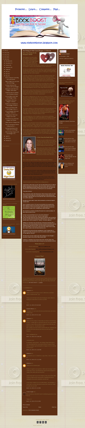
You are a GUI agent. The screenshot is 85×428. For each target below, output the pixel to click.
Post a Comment (26, 404)
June (7, 73)
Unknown (29, 290)
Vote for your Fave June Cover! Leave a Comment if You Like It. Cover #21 (70, 140)
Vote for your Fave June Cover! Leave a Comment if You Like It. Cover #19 (70, 148)
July (7, 71)
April (7, 136)
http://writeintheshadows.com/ (47, 251)
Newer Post (25, 407)
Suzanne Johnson (30, 308)
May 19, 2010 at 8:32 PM (34, 401)
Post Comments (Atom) (34, 410)
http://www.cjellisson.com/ (44, 246)
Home (40, 407)
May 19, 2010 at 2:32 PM (34, 388)
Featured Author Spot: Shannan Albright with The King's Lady (70, 156)
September (8, 67)
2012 (5, 54)
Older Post (54, 407)
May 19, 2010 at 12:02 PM (34, 349)
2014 (5, 50)
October (7, 65)
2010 (5, 59)
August (7, 69)
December (8, 61)
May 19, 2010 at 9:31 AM (34, 314)
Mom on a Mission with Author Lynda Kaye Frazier (69, 165)
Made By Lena (47, 425)
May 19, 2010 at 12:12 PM (34, 359)
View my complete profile (66, 58)
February (8, 140)
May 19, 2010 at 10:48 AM (34, 336)
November (8, 63)
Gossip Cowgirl (30, 391)
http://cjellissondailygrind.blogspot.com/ (45, 249)
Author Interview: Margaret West (12, 122)
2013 (5, 52)
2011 (5, 57)
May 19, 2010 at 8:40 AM (34, 305)
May (7, 75)
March (7, 138)
